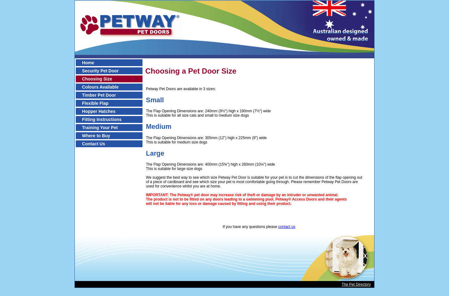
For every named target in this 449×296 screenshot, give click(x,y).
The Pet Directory (356, 284)
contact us (286, 227)
